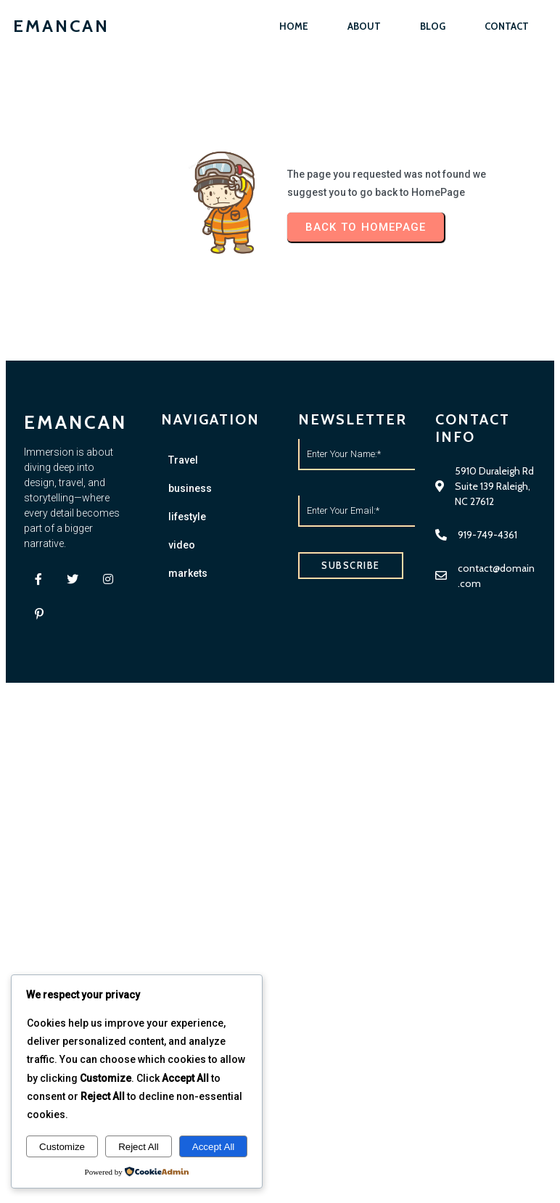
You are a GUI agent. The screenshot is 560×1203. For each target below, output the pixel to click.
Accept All (213, 1146)
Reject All (138, 1146)
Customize (62, 1146)
